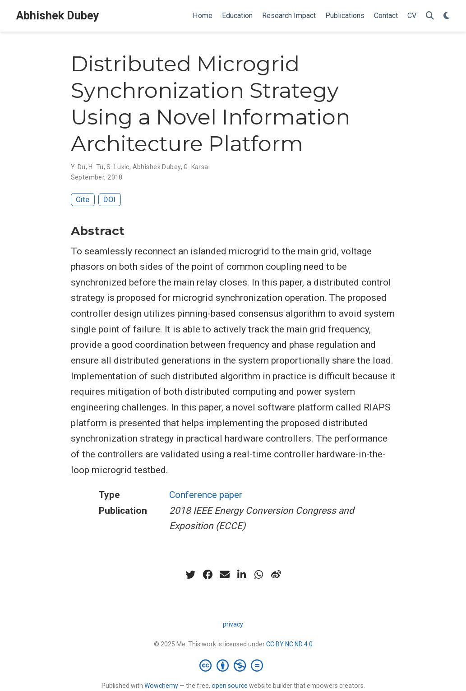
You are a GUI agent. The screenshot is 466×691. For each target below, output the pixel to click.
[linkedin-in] (242, 574)
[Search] (430, 16)
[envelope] (224, 574)
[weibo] (276, 574)
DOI (109, 199)
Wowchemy (161, 685)
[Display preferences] (446, 16)
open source (230, 685)
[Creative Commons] (233, 665)
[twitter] (190, 574)
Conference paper (205, 494)
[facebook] (207, 574)
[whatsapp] (259, 574)
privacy (233, 624)
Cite (82, 199)
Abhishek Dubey (57, 15)
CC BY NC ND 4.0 (289, 644)
